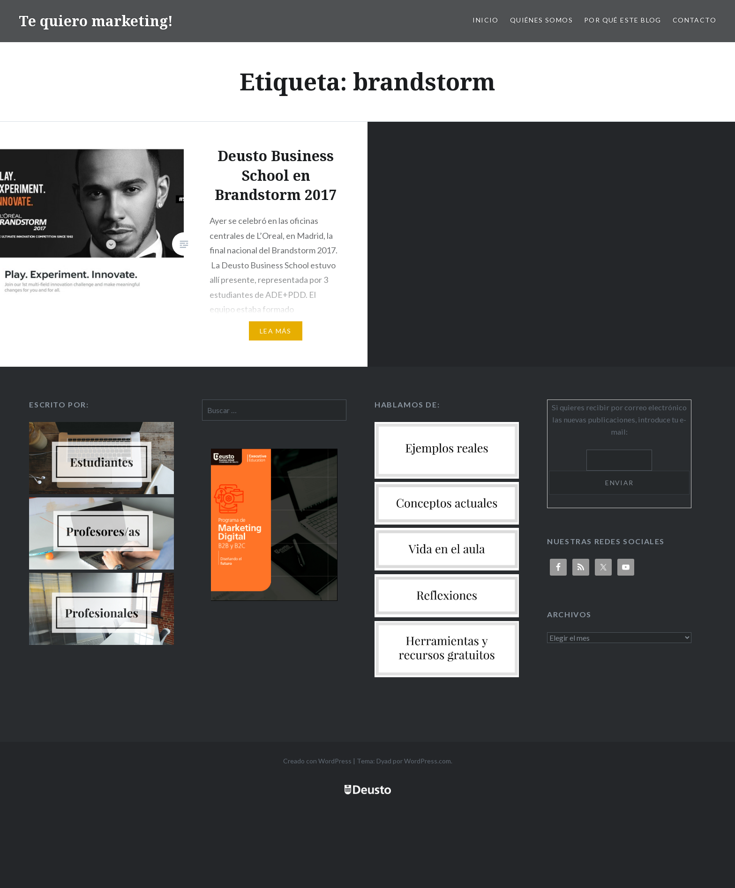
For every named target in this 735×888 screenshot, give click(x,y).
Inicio (485, 20)
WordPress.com (427, 761)
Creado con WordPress (317, 761)
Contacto (694, 20)
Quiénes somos (541, 20)
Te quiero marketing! (96, 20)
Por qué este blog (622, 20)
